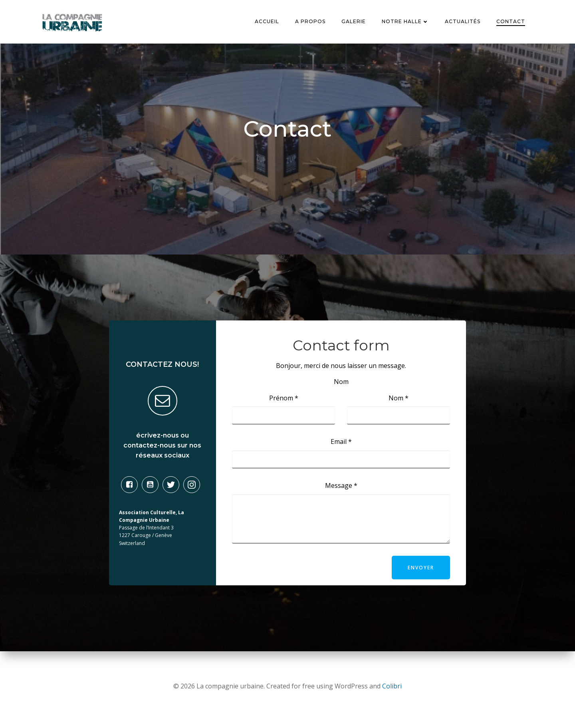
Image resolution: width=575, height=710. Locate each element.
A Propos (310, 22)
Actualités (463, 22)
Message (341, 487)
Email (341, 443)
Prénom (283, 399)
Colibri (392, 686)
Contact (511, 22)
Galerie (354, 22)
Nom (398, 399)
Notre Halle (405, 22)
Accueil (267, 22)
